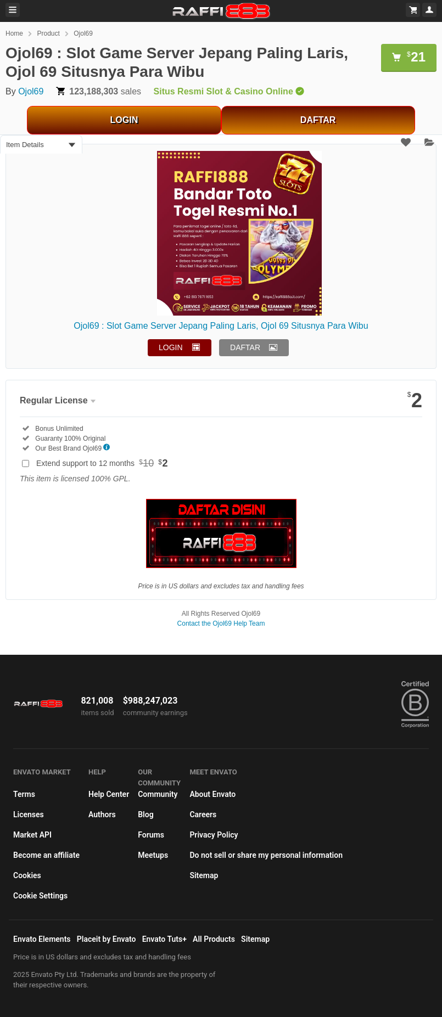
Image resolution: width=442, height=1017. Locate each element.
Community (157, 794)
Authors (102, 814)
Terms (24, 794)
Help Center (108, 794)
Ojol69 (83, 33)
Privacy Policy (213, 834)
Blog (145, 814)
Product (48, 33)
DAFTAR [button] (245, 347)
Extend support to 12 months (102, 463)
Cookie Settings (40, 895)
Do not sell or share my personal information (266, 855)
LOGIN (124, 120)
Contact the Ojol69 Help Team (221, 623)
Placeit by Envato (106, 939)
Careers (202, 814)
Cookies (27, 875)
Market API (32, 834)
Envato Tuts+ (164, 939)
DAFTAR (318, 120)
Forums (151, 834)
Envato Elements (42, 939)
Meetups (153, 855)
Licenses (28, 814)
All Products (214, 939)
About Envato (212, 794)
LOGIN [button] (171, 347)
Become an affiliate (46, 855)
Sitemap (203, 875)
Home (14, 33)
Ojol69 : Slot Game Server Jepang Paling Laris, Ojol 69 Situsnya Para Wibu (221, 325)
